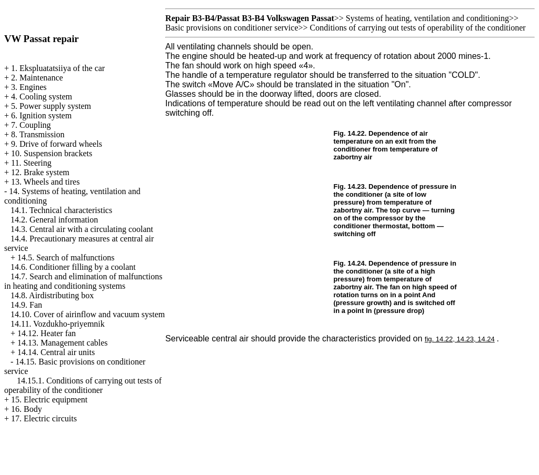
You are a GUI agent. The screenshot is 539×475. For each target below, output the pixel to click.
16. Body (26, 409)
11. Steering (31, 162)
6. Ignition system (41, 115)
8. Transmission (37, 134)
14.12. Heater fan (46, 333)
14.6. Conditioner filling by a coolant (73, 266)
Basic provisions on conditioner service (231, 27)
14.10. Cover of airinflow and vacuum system (88, 314)
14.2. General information (54, 219)
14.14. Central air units (56, 352)
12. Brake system (40, 172)
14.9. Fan (26, 304)
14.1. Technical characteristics (61, 210)
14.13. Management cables (62, 342)
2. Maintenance (37, 77)
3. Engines (29, 87)
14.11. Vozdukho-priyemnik (58, 323)
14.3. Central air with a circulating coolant (82, 229)
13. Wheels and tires (45, 181)
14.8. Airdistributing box (52, 295)
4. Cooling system (41, 96)
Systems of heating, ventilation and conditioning (427, 18)
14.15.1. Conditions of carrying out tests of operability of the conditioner (83, 385)
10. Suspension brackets (51, 153)
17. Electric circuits (44, 418)
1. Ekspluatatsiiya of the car (58, 68)
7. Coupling (31, 124)
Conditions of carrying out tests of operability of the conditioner (418, 27)
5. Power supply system (51, 106)
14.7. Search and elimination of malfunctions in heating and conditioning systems (83, 281)
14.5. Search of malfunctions (65, 257)
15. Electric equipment (49, 399)
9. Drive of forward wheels (56, 143)
